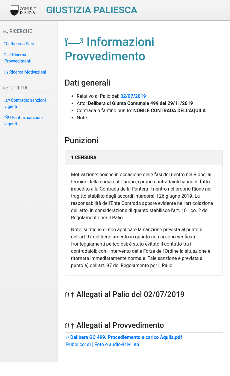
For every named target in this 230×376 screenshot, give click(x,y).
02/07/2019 (133, 96)
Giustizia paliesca (91, 10)
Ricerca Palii (19, 43)
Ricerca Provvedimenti (17, 57)
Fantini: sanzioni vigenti (23, 120)
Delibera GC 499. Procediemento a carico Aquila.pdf (124, 337)
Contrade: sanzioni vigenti (25, 103)
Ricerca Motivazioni (25, 72)
